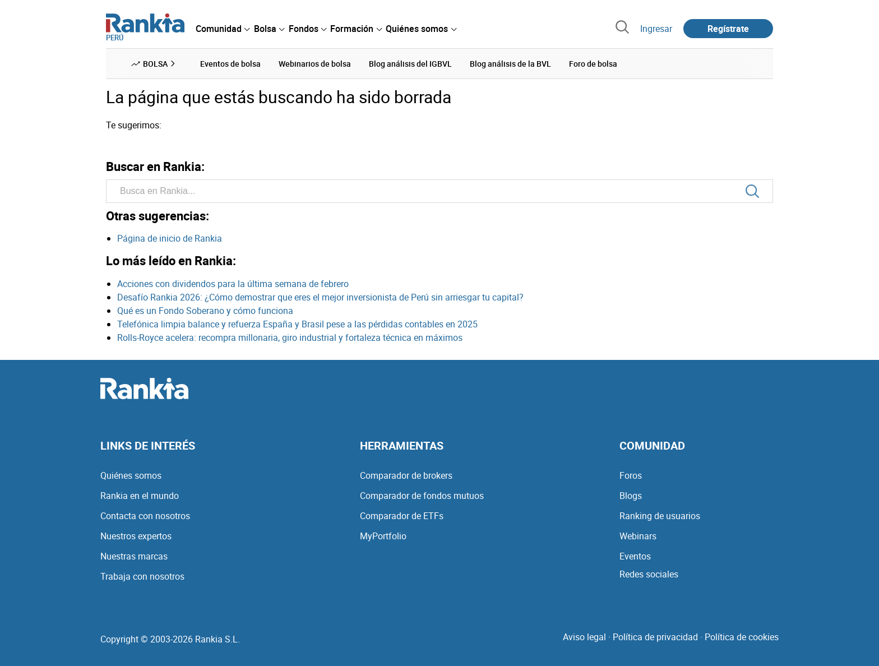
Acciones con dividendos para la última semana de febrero (233, 284)
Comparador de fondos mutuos (422, 495)
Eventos (635, 556)
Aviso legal (584, 637)
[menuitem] (222, 28)
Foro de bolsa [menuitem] (593, 63)
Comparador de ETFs (401, 516)
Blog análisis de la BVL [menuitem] (510, 63)
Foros (630, 475)
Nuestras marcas (134, 556)
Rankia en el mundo (139, 495)
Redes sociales (648, 574)
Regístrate (728, 28)
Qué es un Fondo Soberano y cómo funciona (205, 310)
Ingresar (656, 28)
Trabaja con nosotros (142, 576)
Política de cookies (742, 637)
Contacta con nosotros (145, 516)
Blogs (630, 495)
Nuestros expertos (136, 536)
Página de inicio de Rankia (169, 238)
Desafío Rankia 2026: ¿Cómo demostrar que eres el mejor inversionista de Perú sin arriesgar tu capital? (320, 297)
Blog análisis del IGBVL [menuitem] (410, 63)
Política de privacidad (655, 637)
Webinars (637, 536)
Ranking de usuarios (659, 516)
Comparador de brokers (406, 475)
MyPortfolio (383, 536)
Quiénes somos (130, 475)
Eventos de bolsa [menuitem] (230, 63)
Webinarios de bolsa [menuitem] (315, 63)
